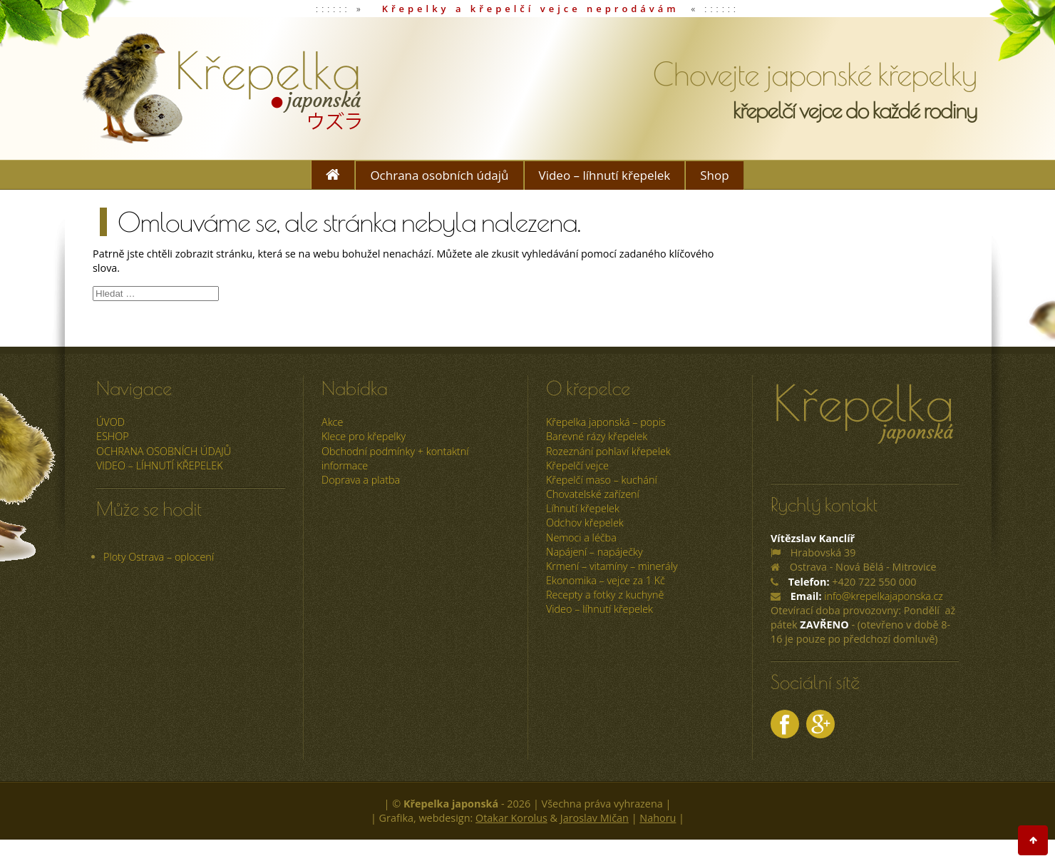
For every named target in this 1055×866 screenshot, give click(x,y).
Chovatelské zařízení (592, 494)
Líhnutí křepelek (582, 508)
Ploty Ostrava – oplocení (158, 557)
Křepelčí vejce (577, 465)
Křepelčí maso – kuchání (601, 480)
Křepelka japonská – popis (606, 422)
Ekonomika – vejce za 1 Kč (605, 580)
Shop (714, 175)
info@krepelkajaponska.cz (883, 596)
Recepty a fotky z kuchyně (605, 594)
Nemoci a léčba (581, 537)
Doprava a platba (360, 480)
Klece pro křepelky (363, 436)
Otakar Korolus (511, 818)
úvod (110, 422)
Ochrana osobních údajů (439, 175)
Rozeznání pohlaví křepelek (608, 451)
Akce (332, 422)
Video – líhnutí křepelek (605, 175)
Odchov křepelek (585, 522)
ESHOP (112, 436)
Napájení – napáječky (594, 552)
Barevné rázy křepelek (596, 436)
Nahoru (657, 818)
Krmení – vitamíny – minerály (612, 566)
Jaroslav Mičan (594, 818)
